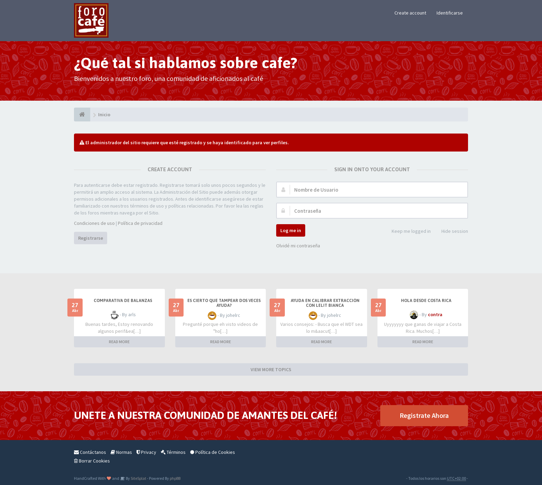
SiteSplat (138, 478)
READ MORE (119, 341)
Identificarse (450, 13)
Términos (173, 452)
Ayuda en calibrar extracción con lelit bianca (325, 303)
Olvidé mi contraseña (298, 245)
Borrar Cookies (92, 461)
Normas (121, 452)
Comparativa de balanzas (123, 300)
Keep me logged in (407, 231)
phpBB (175, 478)
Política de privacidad (140, 223)
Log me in (290, 230)
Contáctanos (90, 452)
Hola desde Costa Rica (426, 300)
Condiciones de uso (94, 223)
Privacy (146, 452)
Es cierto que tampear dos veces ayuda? (224, 303)
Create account (410, 13)
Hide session (451, 231)
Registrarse (90, 238)
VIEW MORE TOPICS (271, 369)
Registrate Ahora (424, 415)
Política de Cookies (212, 452)
